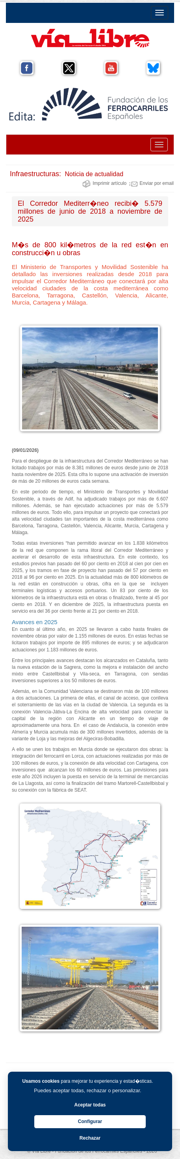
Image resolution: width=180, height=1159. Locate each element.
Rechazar (90, 1138)
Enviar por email (151, 183)
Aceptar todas (90, 1105)
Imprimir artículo (104, 183)
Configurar (90, 1121)
